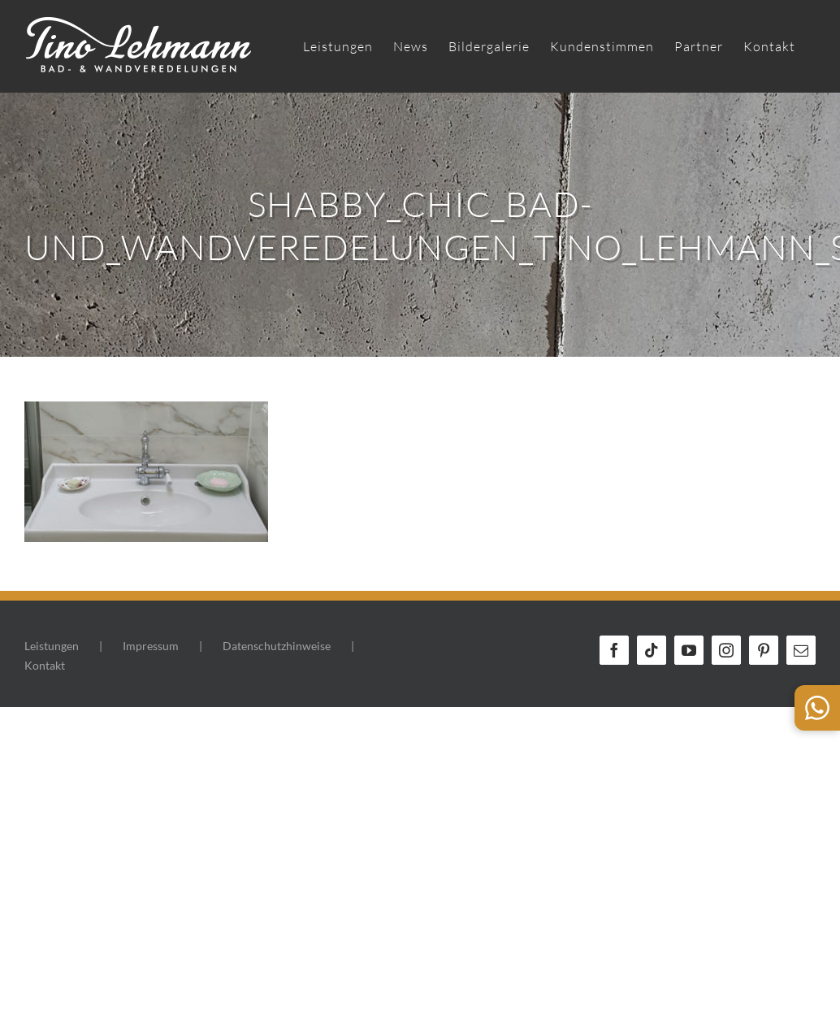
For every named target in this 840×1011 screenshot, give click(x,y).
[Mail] (801, 650)
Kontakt (44, 665)
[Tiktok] (651, 650)
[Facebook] (614, 650)
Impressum (151, 646)
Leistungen (51, 646)
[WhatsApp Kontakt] (817, 708)
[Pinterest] (763, 650)
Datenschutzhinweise (277, 646)
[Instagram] (726, 650)
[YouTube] (689, 650)
